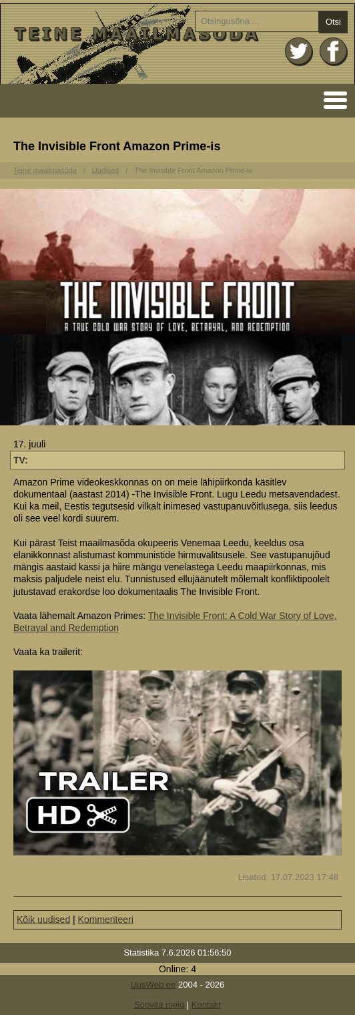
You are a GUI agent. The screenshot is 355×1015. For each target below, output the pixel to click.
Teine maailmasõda (45, 170)
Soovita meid (159, 1005)
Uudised (105, 170)
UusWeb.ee (153, 985)
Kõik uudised (43, 919)
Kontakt (206, 1005)
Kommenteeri (105, 919)
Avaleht (177, 44)
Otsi (333, 22)
